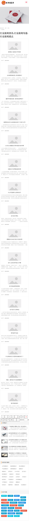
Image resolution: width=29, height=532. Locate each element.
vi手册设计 (19, 513)
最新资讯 (4, 495)
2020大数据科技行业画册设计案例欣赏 (17, 446)
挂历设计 (4, 479)
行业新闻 (10, 495)
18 (11, 420)
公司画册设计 (5, 466)
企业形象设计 (19, 479)
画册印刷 (10, 484)
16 (5, 420)
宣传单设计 (4, 476)
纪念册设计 (23, 484)
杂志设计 (11, 476)
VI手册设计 (4, 482)
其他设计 (23, 499)
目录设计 (4, 484)
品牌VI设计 (11, 508)
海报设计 (4, 471)
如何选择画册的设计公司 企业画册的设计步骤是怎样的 (18, 433)
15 (1, 420)
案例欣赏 (17, 484)
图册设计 (18, 482)
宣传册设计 (4, 474)
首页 (6, 28)
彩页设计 (11, 482)
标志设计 (10, 499)
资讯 (8, 28)
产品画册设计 (5, 468)
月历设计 (24, 476)
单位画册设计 (22, 466)
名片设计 (24, 471)
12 (19, 417)
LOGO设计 (17, 471)
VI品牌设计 (11, 479)
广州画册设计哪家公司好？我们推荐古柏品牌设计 (18, 426)
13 (22, 417)
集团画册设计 (13, 466)
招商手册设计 (13, 505)
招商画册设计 (13, 468)
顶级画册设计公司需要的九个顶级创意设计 (18, 453)
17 (8, 420)
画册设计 (21, 468)
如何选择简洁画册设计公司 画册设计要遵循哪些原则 (18, 439)
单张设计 (18, 474)
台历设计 (18, 476)
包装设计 (11, 474)
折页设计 (10, 471)
